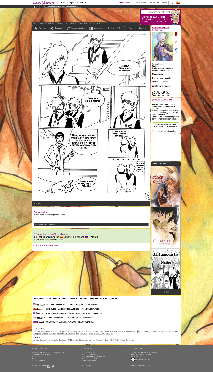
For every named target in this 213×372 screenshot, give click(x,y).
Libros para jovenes (87, 340)
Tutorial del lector (88, 352)
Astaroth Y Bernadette (66, 334)
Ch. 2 (92, 23)
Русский (91, 237)
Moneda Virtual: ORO (90, 359)
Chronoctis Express (59, 331)
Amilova (36, 331)
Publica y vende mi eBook (141, 354)
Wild (107, 334)
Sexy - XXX (109, 340)
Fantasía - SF (64, 340)
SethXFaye (83, 23)
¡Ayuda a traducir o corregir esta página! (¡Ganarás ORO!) (166, 125)
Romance (99, 340)
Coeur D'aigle (100, 334)
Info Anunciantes (38, 361)
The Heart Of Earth (129, 331)
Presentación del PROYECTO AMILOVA (48, 352)
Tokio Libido (104, 331)
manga (60, 23)
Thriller (117, 340)
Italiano (78, 237)
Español (66, 237)
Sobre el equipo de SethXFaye (161, 28)
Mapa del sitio (87, 366)
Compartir (58, 28)
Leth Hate (83, 334)
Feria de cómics (137, 356)
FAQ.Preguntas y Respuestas (93, 356)
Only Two (52, 334)
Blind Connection (144, 331)
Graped (164, 331)
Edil (77, 334)
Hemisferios (45, 331)
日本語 (37, 318)
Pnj (112, 334)
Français (40, 237)
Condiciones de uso (89, 361)
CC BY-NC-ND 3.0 (140, 359)
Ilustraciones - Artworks (49, 340)
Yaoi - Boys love (70, 23)
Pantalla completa (78, 28)
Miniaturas (98, 28)
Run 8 (90, 334)
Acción (36, 340)
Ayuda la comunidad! (90, 354)
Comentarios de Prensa (41, 354)
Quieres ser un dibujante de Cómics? (145, 352)
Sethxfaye (156, 331)
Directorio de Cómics (47, 23)
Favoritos (42, 28)
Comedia (74, 340)
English (53, 237)
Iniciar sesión (141, 2)
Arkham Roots (115, 331)
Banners (35, 359)
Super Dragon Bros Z (76, 331)
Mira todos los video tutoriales (164, 131)
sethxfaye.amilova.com (161, 86)
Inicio (35, 23)
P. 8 (98, 23)
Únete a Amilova (125, 2)
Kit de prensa (37, 356)
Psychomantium (92, 331)
